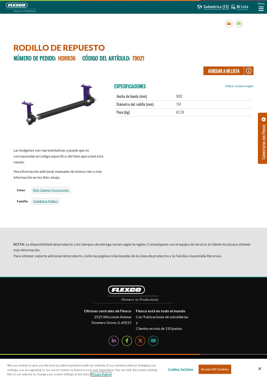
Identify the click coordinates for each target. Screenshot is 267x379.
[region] (133, 369)
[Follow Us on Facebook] (127, 341)
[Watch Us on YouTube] (153, 341)
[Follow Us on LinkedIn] (114, 341)
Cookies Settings (180, 369)
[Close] (260, 369)
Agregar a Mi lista (223, 71)
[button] (209, 6)
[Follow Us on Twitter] (140, 341)
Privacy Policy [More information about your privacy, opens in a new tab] (101, 374)
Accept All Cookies (215, 369)
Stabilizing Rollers (45, 201)
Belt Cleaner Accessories (51, 190)
